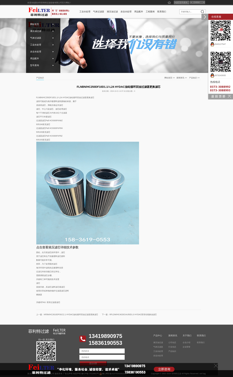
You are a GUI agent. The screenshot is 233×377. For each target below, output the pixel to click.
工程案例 (150, 11)
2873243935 (218, 75)
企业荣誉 (186, 347)
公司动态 (172, 342)
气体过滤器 (98, 11)
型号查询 (34, 65)
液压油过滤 (112, 11)
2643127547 (218, 44)
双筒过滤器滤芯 (53, 302)
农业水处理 (126, 11)
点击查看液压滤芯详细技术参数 (57, 247)
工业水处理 (84, 11)
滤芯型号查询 (181, 2)
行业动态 (172, 347)
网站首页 (34, 24)
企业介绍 (186, 342)
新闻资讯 (180, 78)
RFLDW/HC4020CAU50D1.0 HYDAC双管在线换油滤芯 (133, 314)
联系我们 (161, 11)
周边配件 (138, 11)
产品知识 (193, 78)
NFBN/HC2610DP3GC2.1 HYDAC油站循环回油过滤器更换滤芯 (71, 314)
